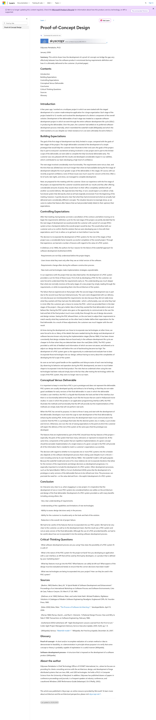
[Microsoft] (4, 3)
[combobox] (15, 23)
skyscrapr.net (94, 694)
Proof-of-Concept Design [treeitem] (12, 27)
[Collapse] (26, 19)
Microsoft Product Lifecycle (63, 10)
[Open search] (146, 3)
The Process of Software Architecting (75, 607)
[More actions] (114, 20)
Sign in (151, 3)
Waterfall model (63, 630)
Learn (42, 20)
